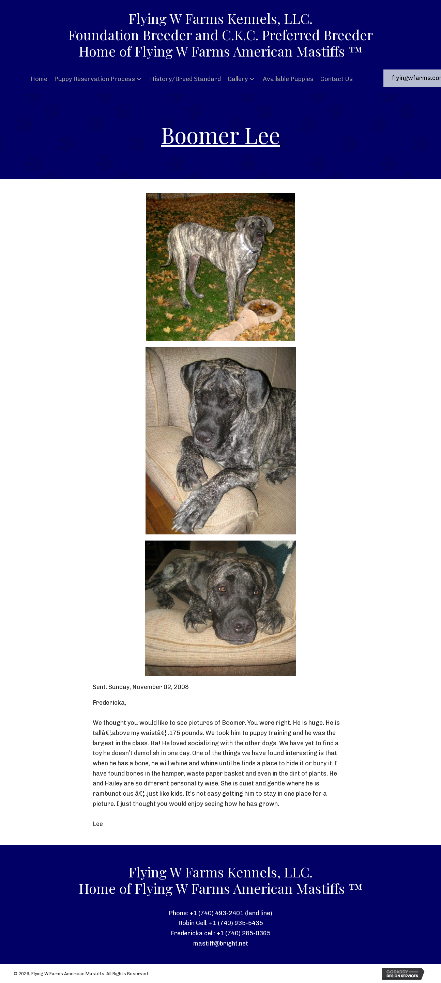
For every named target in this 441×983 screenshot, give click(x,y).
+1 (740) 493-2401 (216, 913)
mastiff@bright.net (220, 943)
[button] (139, 79)
